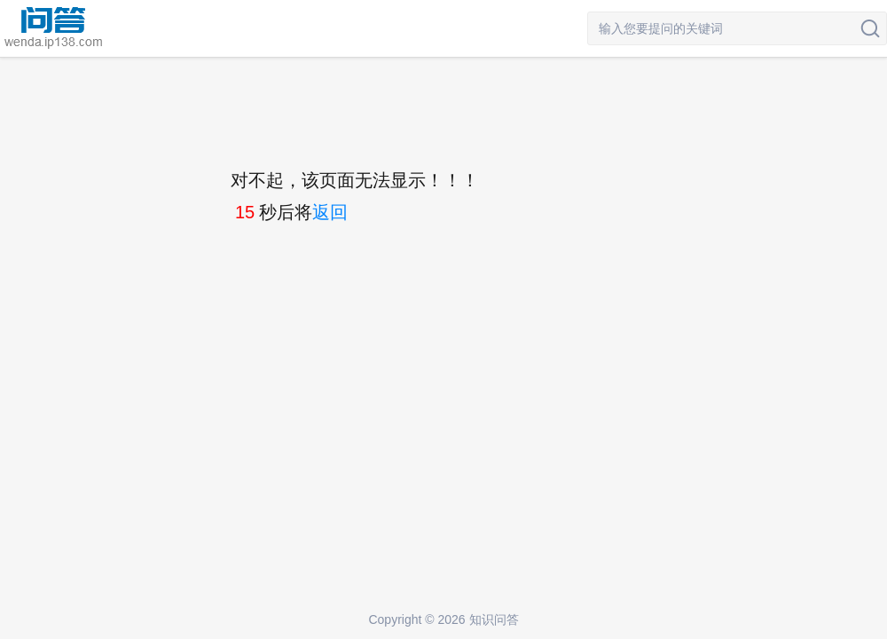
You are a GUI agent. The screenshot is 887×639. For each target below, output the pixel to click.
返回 (330, 212)
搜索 (870, 28)
